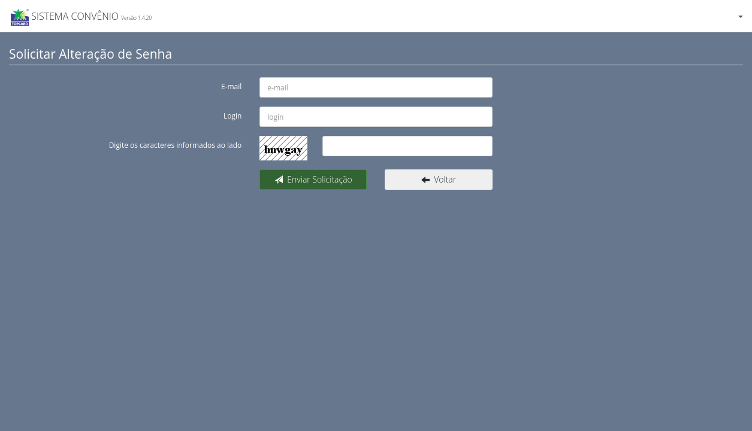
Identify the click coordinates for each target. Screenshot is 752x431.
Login (232, 116)
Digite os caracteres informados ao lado (175, 145)
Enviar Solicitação (313, 179)
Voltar (438, 179)
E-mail (231, 86)
